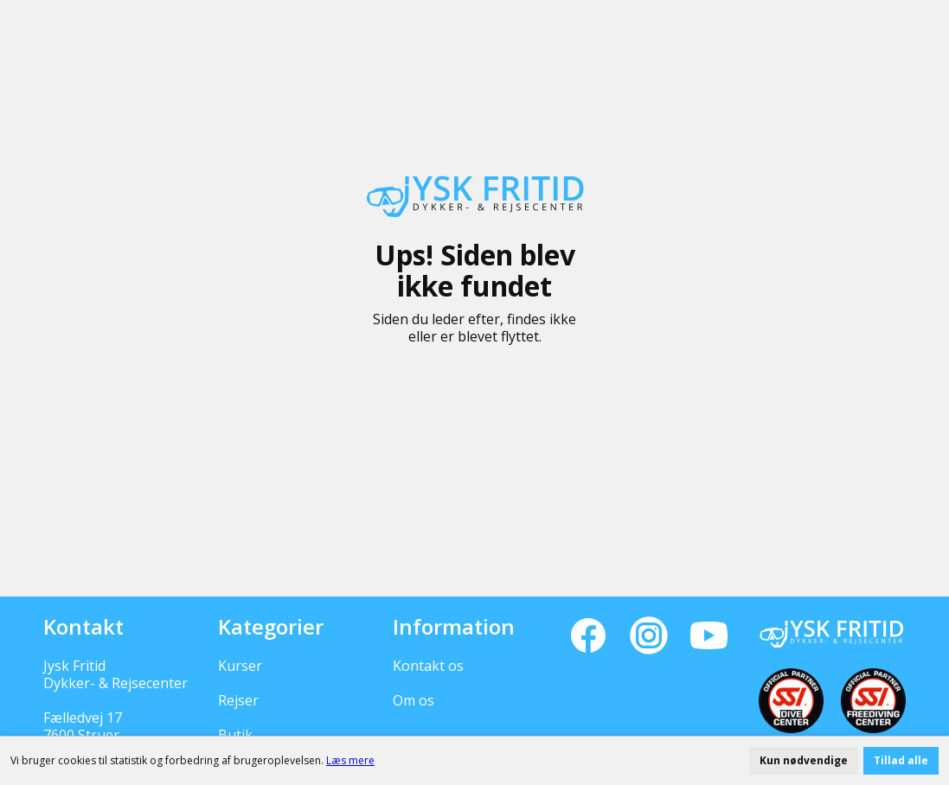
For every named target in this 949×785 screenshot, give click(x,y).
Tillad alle (901, 760)
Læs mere (350, 760)
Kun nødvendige (804, 760)
